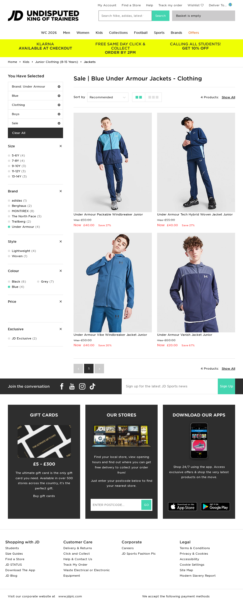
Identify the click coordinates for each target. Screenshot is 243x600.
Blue (36, 96)
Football (141, 33)
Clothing (36, 105)
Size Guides (14, 553)
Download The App (20, 570)
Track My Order (75, 564)
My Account (107, 5)
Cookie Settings (192, 564)
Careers (128, 548)
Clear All (18, 133)
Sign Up (226, 386)
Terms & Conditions (195, 548)
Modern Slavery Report (198, 575)
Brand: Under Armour (36, 86)
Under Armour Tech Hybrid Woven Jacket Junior (195, 214)
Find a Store (131, 5)
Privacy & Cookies (194, 553)
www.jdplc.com (69, 596)
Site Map (186, 570)
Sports (159, 33)
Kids (99, 33)
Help (149, 5)
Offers (193, 33)
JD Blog (11, 575)
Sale (36, 123)
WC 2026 (49, 33)
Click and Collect (76, 553)
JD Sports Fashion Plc (139, 553)
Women (82, 33)
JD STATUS (13, 564)
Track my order (170, 5)
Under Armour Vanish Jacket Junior (184, 335)
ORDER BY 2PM (120, 48)
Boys (36, 114)
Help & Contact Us (77, 559)
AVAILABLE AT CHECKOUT (45, 46)
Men (66, 33)
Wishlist (194, 5)
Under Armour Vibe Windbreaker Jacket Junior (110, 335)
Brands (176, 33)
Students (12, 548)
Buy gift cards (44, 496)
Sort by (79, 97)
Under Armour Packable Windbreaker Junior (108, 214)
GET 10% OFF (195, 46)
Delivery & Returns (77, 548)
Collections (118, 33)
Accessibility (189, 559)
